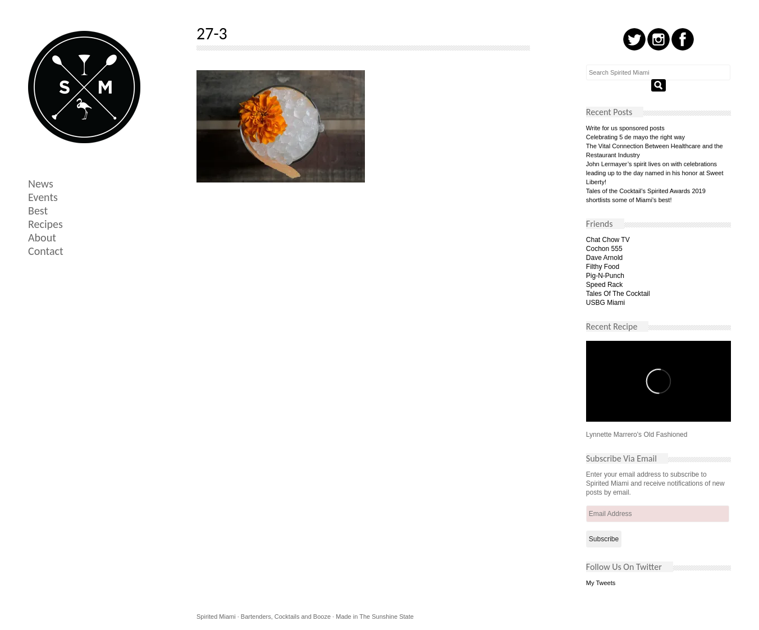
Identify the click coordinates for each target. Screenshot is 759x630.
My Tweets (600, 582)
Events (43, 197)
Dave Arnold (604, 258)
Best (38, 210)
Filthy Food (602, 267)
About (42, 237)
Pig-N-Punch (605, 276)
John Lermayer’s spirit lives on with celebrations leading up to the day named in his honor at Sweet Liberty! (655, 173)
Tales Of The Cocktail (618, 294)
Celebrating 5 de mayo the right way (635, 137)
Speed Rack (604, 285)
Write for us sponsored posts (625, 128)
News (40, 183)
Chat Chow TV (608, 240)
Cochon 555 (604, 249)
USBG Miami (605, 303)
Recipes (45, 224)
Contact (45, 251)
